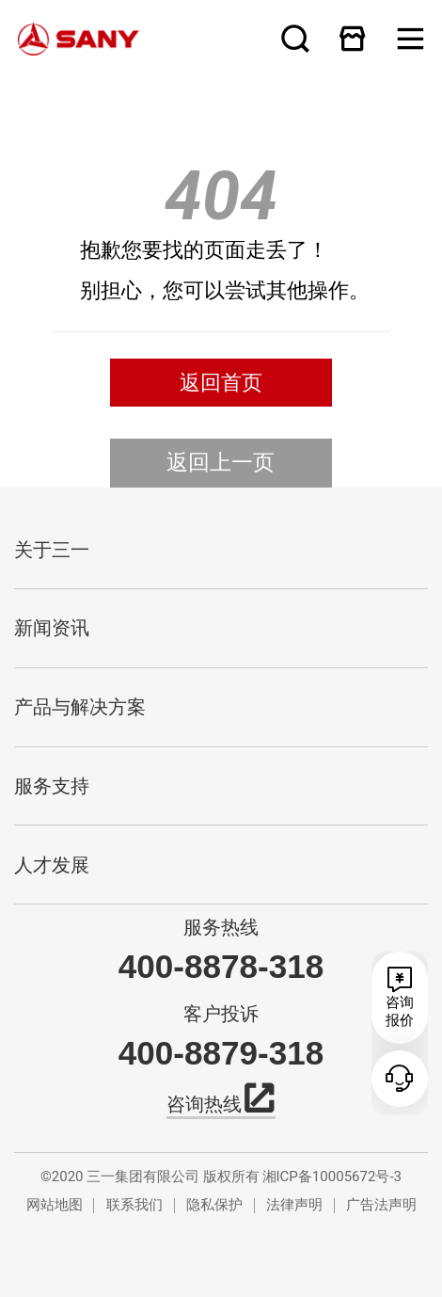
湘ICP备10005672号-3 (332, 1176)
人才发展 (51, 865)
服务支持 (51, 786)
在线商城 (353, 38)
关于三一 (51, 549)
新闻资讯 (51, 627)
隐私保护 (214, 1204)
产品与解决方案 (80, 707)
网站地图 (54, 1204)
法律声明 (294, 1204)
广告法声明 (381, 1204)
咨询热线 (221, 1102)
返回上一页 (220, 462)
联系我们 (134, 1204)
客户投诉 (221, 1014)
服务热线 (221, 927)
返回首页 (221, 382)
